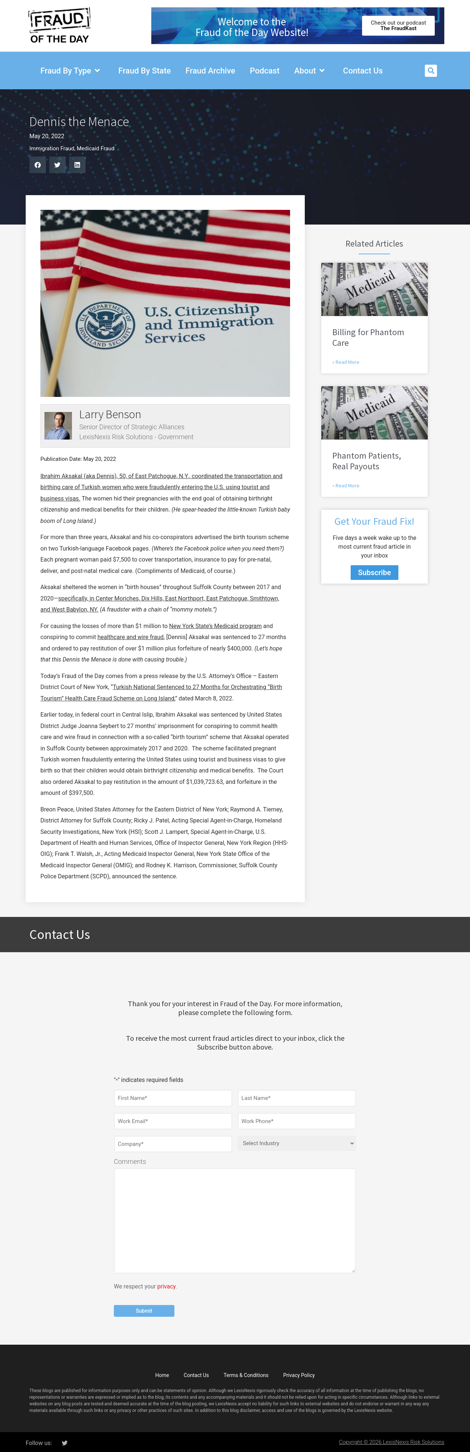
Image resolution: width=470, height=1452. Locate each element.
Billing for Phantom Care (368, 337)
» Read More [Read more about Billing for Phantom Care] (345, 362)
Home (162, 1373)
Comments (130, 1160)
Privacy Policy (299, 1373)
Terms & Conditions (246, 1373)
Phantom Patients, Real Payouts (366, 461)
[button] (431, 71)
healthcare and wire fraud (130, 637)
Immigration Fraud (51, 148)
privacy (166, 1284)
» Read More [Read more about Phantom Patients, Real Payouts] (345, 485)
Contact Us (196, 1373)
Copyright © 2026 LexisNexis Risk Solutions (391, 1440)
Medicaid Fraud (96, 148)
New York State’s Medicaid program (215, 626)
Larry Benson (110, 414)
